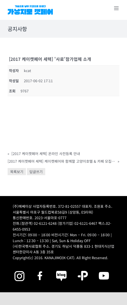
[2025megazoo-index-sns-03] (104, 270)
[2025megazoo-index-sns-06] (82, 270)
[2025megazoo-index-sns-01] (40, 270)
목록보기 (16, 171)
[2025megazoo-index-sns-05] (61, 270)
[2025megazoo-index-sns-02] (19, 270)
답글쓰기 (36, 171)
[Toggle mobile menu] (116, 8)
